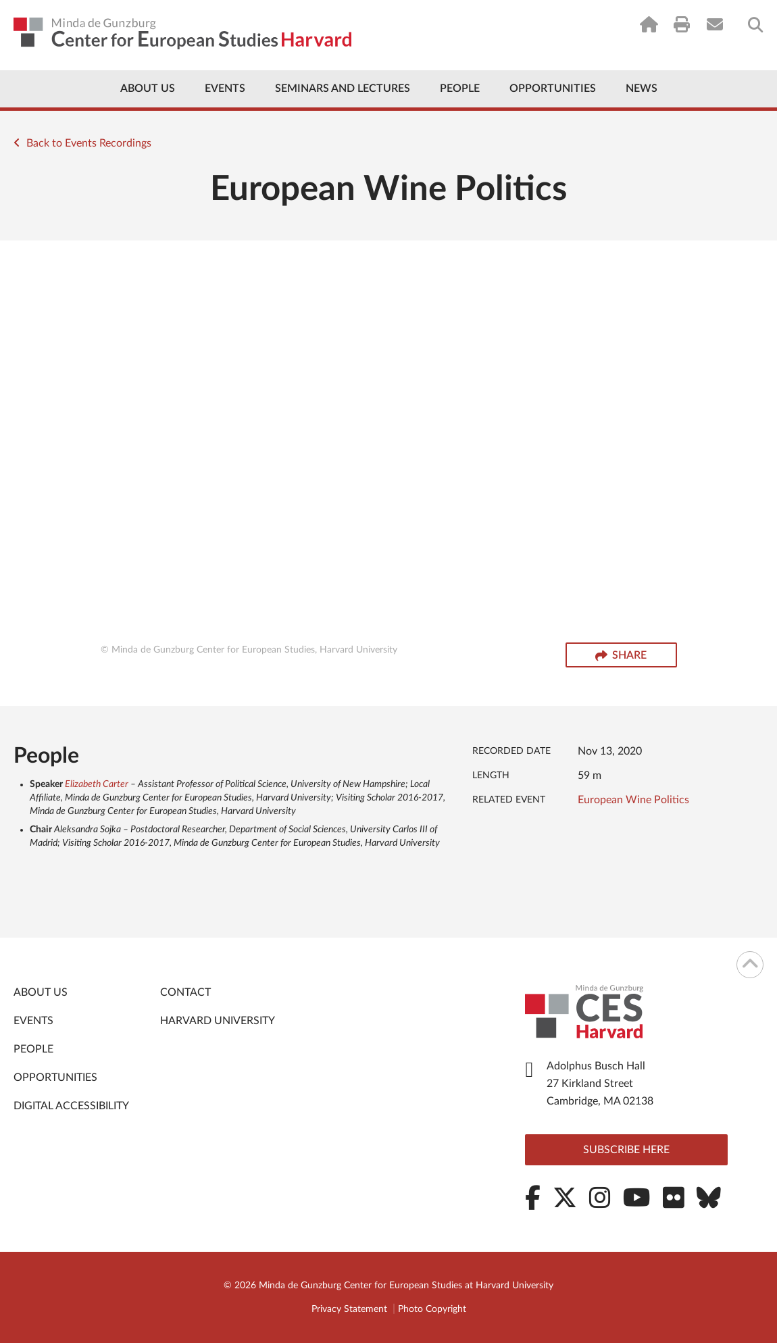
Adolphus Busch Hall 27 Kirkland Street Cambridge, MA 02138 (600, 1084)
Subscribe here (626, 1149)
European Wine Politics (633, 799)
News (641, 88)
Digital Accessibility (71, 1105)
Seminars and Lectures (342, 88)
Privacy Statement (349, 1309)
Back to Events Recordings (82, 143)
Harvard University (217, 1020)
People (460, 88)
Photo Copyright (432, 1309)
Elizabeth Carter (96, 784)
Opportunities (552, 88)
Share (621, 655)
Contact (185, 992)
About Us (147, 88)
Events (225, 88)
